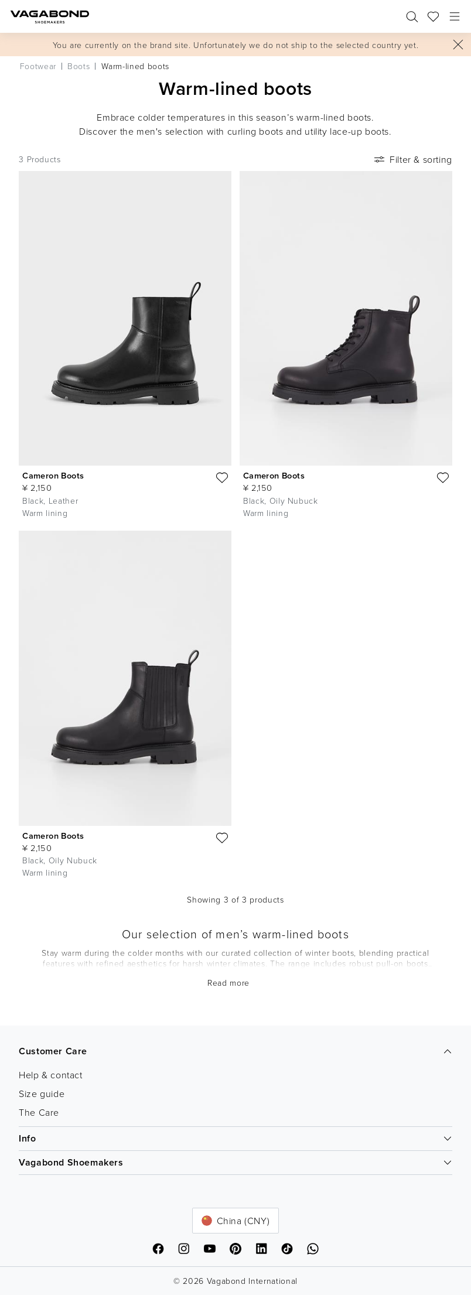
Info (235, 1138)
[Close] (458, 44)
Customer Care (235, 1051)
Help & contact (50, 1074)
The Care (39, 1112)
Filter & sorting (412, 159)
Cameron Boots (53, 475)
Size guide (41, 1093)
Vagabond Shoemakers (235, 1162)
